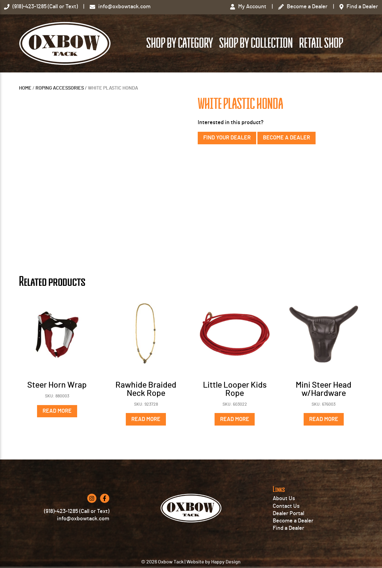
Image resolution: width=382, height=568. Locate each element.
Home (25, 88)
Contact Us (286, 506)
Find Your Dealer (227, 138)
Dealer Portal (288, 513)
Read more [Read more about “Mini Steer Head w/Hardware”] (323, 419)
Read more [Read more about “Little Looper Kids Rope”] (234, 419)
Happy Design (226, 561)
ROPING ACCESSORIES (60, 88)
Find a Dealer (288, 528)
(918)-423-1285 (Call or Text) (76, 511)
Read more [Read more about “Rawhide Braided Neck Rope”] (145, 419)
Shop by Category (179, 43)
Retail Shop (321, 43)
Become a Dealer (286, 138)
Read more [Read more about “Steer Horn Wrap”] (57, 411)
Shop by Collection (256, 43)
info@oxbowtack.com (83, 519)
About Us (284, 498)
